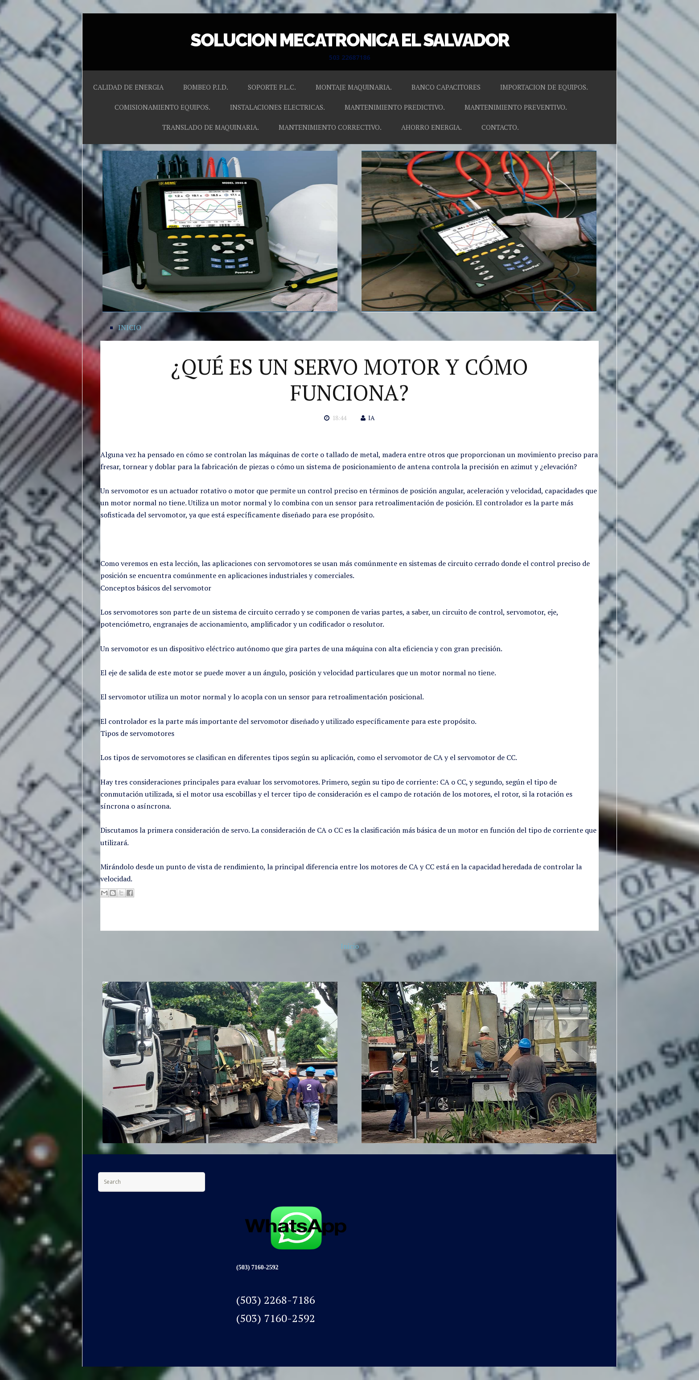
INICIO (129, 327)
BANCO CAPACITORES (446, 87)
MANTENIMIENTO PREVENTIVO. (516, 107)
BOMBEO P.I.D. (205, 87)
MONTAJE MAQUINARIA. (354, 87)
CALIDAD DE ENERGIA (128, 87)
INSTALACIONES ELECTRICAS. (277, 107)
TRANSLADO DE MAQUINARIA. (210, 127)
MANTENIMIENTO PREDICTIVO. (395, 107)
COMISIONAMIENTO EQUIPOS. (162, 107)
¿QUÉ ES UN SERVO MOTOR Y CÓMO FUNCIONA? (349, 379)
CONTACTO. (500, 127)
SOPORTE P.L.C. (272, 87)
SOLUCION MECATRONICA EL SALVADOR (349, 39)
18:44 (339, 417)
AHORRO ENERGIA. (431, 127)
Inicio (350, 946)
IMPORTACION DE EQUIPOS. (544, 87)
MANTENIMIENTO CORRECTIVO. (330, 127)
